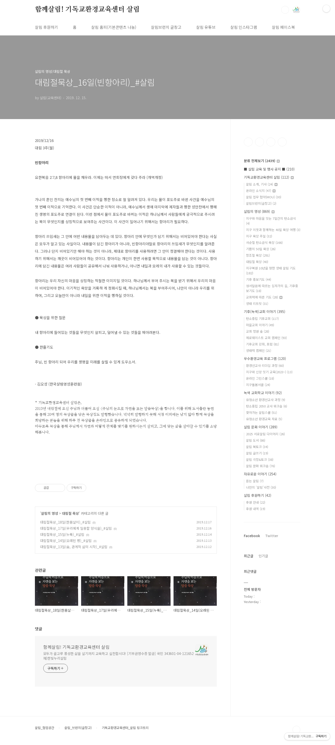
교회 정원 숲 (257, 331)
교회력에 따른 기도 (264, 297)
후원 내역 (255, 508)
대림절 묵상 (70, 513)
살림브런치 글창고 (166, 27)
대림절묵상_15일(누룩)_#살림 (62, 534)
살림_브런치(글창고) (78, 728)
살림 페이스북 (283, 27)
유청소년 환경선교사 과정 (265, 399)
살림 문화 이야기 (260, 426)
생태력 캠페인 (258, 350)
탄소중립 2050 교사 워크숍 (266, 406)
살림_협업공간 (44, 728)
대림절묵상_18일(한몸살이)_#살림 (65, 522)
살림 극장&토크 (259, 459)
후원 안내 (255, 502)
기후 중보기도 (258, 279)
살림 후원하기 (46, 27)
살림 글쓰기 (257, 453)
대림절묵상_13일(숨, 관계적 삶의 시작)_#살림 (73, 546)
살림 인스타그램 (243, 27)
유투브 (282, 142)
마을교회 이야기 (260, 325)
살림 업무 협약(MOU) (263, 197)
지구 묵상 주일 (259, 236)
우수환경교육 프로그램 (265, 358)
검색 (285, 10)
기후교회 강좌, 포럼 (262, 344)
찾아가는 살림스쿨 (261, 412)
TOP (296, 730)
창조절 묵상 (258, 255)
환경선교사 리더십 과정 (265, 365)
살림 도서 (255, 440)
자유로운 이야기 (260, 473)
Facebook (252, 535)
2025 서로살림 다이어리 (265, 434)
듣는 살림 (254, 481)
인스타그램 (259, 142)
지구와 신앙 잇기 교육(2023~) (269, 372)
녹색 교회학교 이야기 (263, 392)
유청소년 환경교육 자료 (264, 419)
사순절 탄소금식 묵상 (264, 242)
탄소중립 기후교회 (262, 318)
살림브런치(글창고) (261, 203)
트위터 (270, 142)
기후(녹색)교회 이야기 (264, 311)
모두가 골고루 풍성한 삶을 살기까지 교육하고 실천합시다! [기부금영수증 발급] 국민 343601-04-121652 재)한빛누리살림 (118, 656)
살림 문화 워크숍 (260, 466)
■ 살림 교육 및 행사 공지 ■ (269, 169)
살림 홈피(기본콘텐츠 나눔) (113, 27)
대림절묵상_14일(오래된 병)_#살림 (66, 540)
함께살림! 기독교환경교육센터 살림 (87, 9)
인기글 (263, 555)
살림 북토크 (257, 446)
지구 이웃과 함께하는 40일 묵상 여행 (273, 229)
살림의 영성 (49, 513)
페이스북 (248, 142)
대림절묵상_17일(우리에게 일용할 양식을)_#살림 (76, 528)
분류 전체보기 (262, 160)
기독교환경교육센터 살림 (269, 177)
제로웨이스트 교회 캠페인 (266, 337)
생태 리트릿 (257, 303)
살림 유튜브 (206, 27)
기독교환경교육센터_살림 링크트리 (125, 728)
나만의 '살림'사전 (261, 487)
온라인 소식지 (261, 190)
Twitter (271, 535)
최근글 (248, 555)
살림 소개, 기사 (261, 184)
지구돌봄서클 (258, 384)
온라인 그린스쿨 (260, 378)
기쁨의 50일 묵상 (261, 249)
